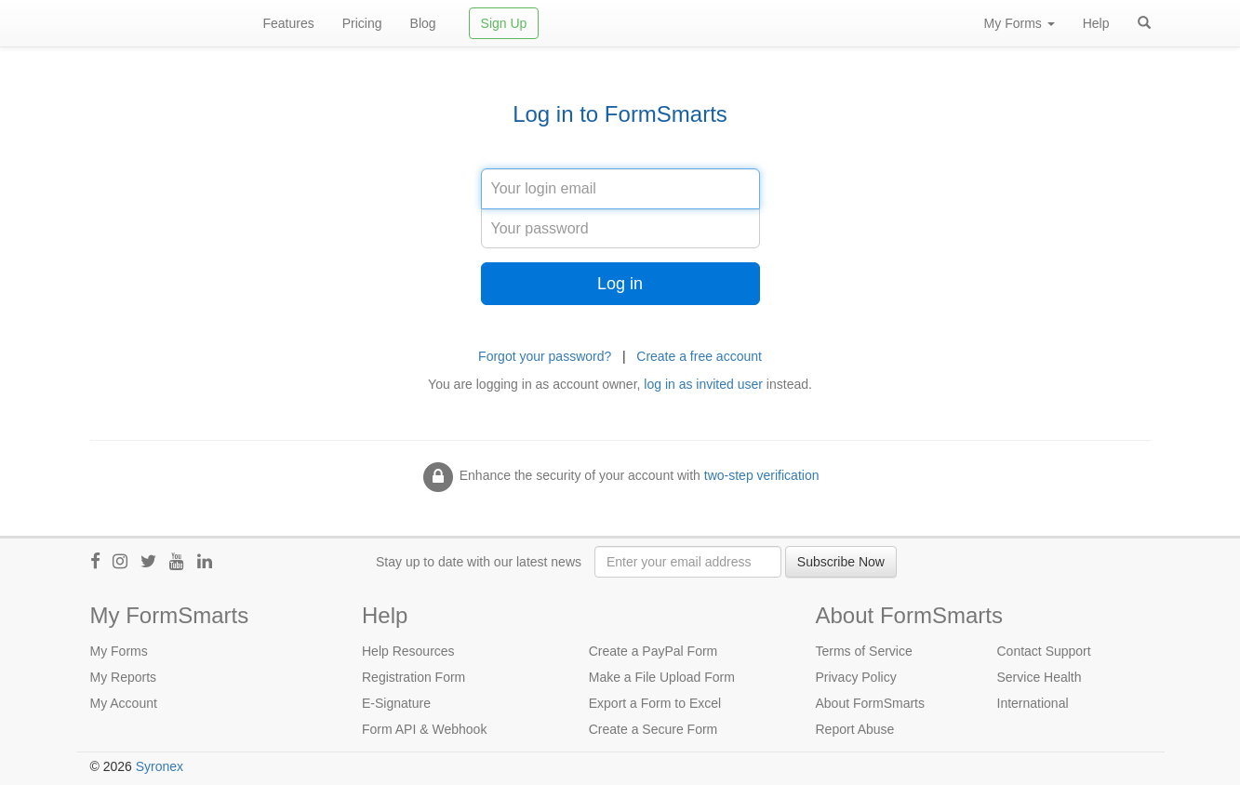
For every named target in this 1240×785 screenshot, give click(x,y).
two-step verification (762, 475)
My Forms (119, 651)
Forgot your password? (544, 356)
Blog (423, 23)
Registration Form (413, 677)
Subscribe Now (841, 561)
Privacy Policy (856, 677)
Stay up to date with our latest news (478, 561)
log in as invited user (703, 384)
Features (288, 23)
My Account (123, 703)
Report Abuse (855, 729)
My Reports (123, 677)
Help (1096, 23)
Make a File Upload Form (662, 677)
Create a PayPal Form (653, 651)
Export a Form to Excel (655, 703)
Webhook (459, 729)
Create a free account (699, 356)
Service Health (1039, 677)
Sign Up (504, 23)
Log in (620, 283)
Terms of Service (864, 651)
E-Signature (396, 703)
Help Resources (408, 651)
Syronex (159, 766)
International (1033, 703)
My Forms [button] (1019, 23)
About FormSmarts (870, 703)
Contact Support (1044, 651)
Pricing (362, 23)
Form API (389, 729)
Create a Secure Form (653, 729)
